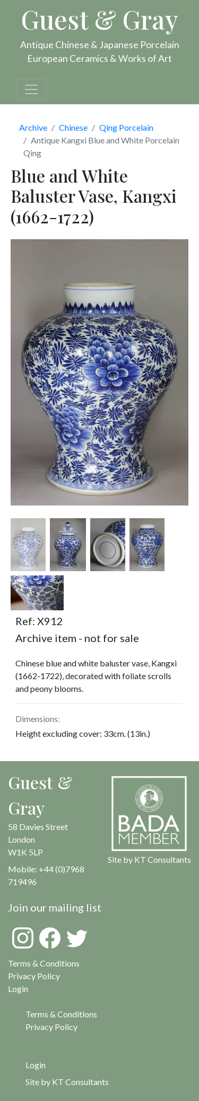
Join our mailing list (54, 907)
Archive (33, 127)
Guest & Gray (99, 19)
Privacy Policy (34, 976)
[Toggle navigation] (31, 89)
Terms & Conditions (44, 963)
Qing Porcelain (126, 127)
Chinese (73, 127)
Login (35, 1065)
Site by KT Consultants (67, 1082)
